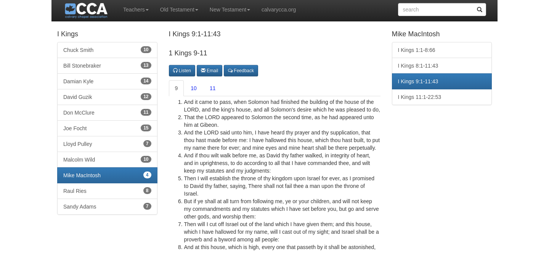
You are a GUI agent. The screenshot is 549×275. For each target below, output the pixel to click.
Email (209, 70)
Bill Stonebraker (107, 65)
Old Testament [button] (179, 9)
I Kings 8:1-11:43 (418, 66)
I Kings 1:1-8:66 (416, 50)
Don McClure (107, 112)
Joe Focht (107, 128)
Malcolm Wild (107, 159)
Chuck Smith (107, 49)
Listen (182, 70)
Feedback (241, 70)
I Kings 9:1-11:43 (418, 81)
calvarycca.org (279, 9)
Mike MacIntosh (107, 174)
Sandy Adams (107, 206)
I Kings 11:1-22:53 (419, 97)
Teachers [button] (136, 9)
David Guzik (107, 96)
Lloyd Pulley (107, 143)
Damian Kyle (107, 81)
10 (194, 88)
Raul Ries (107, 190)
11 (213, 88)
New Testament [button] (230, 9)
